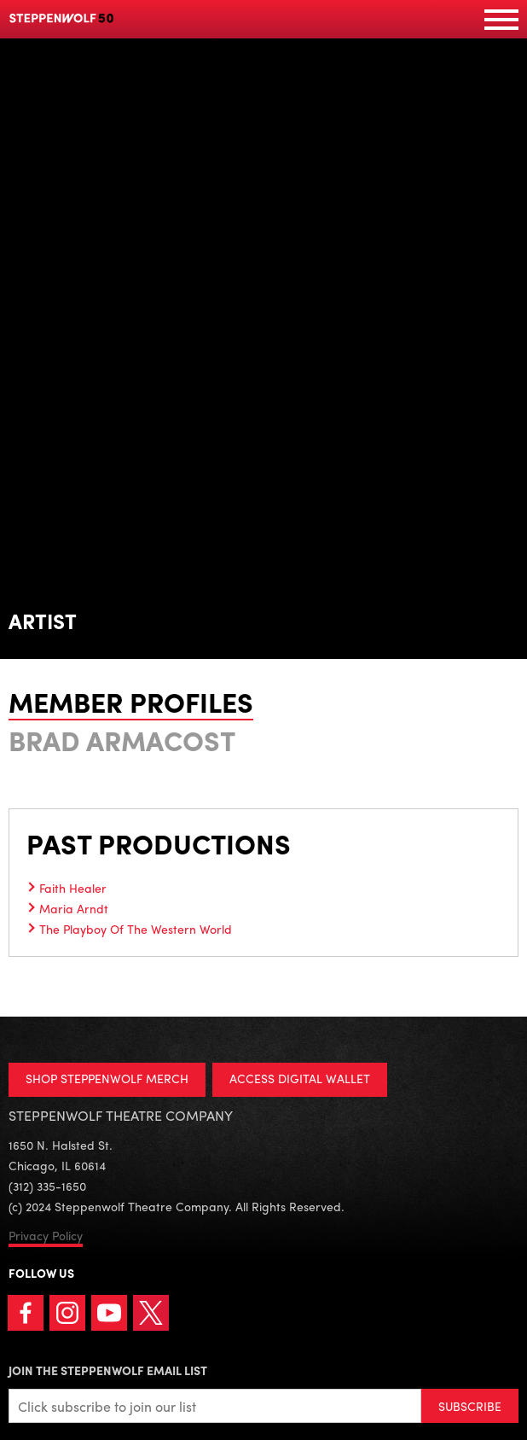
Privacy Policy (46, 1235)
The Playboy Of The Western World (135, 928)
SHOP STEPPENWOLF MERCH (107, 1078)
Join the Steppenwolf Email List (108, 1370)
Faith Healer (73, 887)
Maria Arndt (73, 908)
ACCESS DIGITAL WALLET (299, 1078)
